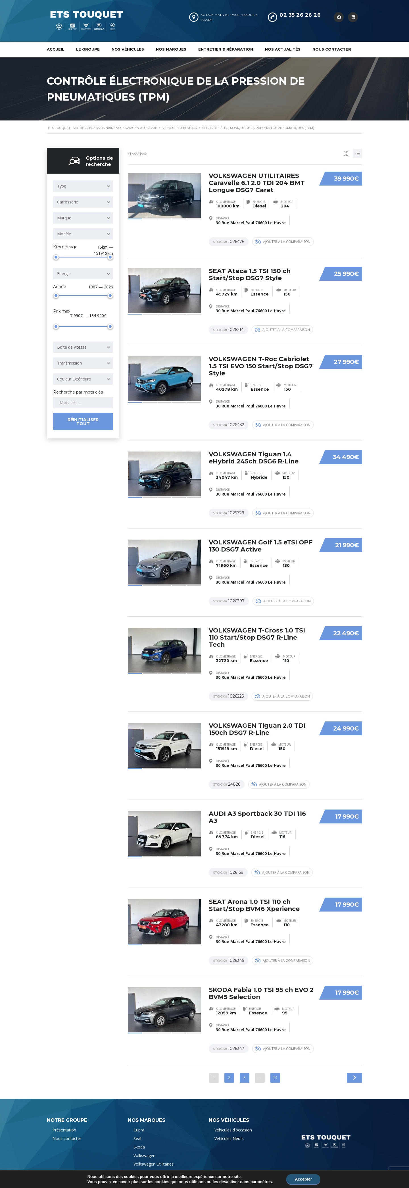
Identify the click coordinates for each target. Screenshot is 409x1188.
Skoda (139, 1139)
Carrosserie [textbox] (67, 201)
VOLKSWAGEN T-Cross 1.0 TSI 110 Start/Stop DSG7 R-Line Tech (257, 632)
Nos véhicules (128, 49)
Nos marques (171, 49)
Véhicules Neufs (229, 1131)
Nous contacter (331, 49)
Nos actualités (283, 49)
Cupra (138, 1122)
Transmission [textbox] (69, 362)
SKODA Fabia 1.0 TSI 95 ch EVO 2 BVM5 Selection (259, 986)
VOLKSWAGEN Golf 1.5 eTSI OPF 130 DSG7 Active (261, 541)
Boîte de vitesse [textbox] (72, 346)
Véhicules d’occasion (233, 1122)
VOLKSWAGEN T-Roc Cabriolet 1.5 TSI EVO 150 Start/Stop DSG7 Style (261, 363)
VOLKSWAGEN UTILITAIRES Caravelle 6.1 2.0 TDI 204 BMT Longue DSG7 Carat (257, 181)
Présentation (64, 1122)
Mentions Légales (63, 1177)
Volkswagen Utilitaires (153, 1156)
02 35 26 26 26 (300, 15)
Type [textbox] (61, 185)
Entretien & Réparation (225, 49)
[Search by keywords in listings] (83, 401)
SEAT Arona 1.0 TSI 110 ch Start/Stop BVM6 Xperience (255, 898)
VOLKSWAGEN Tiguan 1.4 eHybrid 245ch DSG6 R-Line (254, 454)
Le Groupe (88, 49)
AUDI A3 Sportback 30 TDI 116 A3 (257, 811)
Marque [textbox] (64, 217)
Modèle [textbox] (64, 233)
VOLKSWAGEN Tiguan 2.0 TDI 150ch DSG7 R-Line (258, 723)
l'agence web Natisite (209, 1177)
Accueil (55, 49)
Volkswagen (144, 1148)
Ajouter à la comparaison (282, 240)
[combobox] (83, 185)
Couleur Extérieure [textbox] (74, 378)
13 (275, 1070)
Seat (137, 1131)
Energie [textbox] (64, 272)
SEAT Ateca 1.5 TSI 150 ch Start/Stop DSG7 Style (250, 272)
